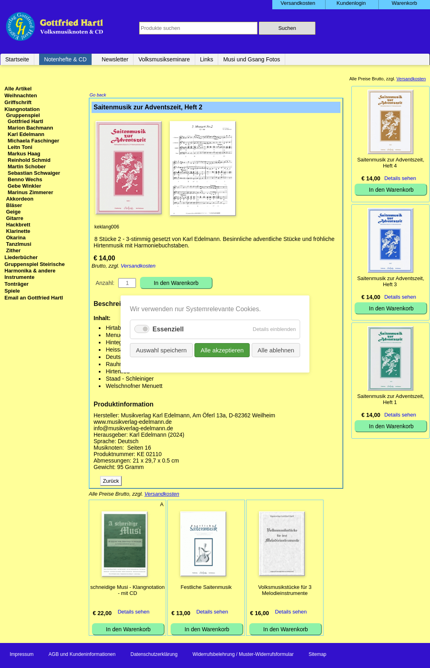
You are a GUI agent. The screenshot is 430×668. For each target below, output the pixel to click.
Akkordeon (19, 199)
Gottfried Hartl (25, 121)
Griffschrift (17, 102)
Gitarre (14, 218)
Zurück (111, 482)
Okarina (15, 238)
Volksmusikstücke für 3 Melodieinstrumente (284, 591)
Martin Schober (27, 166)
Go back (98, 95)
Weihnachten (20, 95)
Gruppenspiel (23, 115)
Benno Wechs (25, 179)
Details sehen (134, 612)
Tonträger (16, 284)
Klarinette (18, 231)
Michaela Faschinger (33, 141)
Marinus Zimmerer (30, 192)
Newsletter (115, 59)
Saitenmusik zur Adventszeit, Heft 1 (390, 399)
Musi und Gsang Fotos (251, 59)
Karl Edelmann (26, 134)
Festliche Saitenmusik (206, 588)
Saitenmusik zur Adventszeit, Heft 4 (390, 163)
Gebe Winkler (24, 186)
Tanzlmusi (18, 244)
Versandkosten (138, 267)
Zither (13, 250)
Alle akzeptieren (222, 350)
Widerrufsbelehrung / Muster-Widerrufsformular (243, 655)
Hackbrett (18, 225)
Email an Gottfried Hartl (33, 298)
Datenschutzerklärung (153, 655)
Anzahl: (105, 284)
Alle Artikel (17, 89)
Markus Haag (24, 154)
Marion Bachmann (30, 128)
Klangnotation (22, 109)
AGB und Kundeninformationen (81, 655)
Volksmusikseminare (164, 59)
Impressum (21, 655)
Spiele (12, 291)
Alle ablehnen (275, 350)
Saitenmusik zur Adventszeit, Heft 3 (390, 281)
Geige (13, 212)
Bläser (14, 205)
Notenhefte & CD (65, 59)
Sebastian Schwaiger (34, 173)
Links (206, 59)
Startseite (17, 59)
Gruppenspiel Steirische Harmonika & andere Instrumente (34, 270)
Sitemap (317, 655)
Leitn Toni (20, 147)
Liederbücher (21, 257)
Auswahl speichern (161, 350)
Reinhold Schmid (29, 160)
